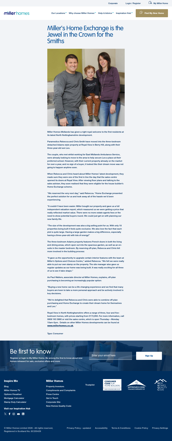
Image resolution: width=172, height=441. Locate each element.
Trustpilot (89, 385)
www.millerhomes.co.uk (60, 325)
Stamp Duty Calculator (15, 402)
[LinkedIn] (23, 415)
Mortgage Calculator (14, 398)
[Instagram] (13, 415)
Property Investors (55, 386)
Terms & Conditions (121, 428)
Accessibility (101, 428)
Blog (6, 386)
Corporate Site (53, 402)
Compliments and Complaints (60, 390)
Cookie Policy (141, 428)
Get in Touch (52, 398)
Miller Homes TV (12, 390)
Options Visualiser (13, 394)
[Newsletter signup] (110, 356)
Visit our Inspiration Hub (17, 408)
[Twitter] (5, 415)
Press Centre (52, 394)
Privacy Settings (160, 428)
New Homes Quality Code (58, 406)
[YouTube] (18, 415)
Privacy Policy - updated (79, 428)
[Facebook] (9, 415)
